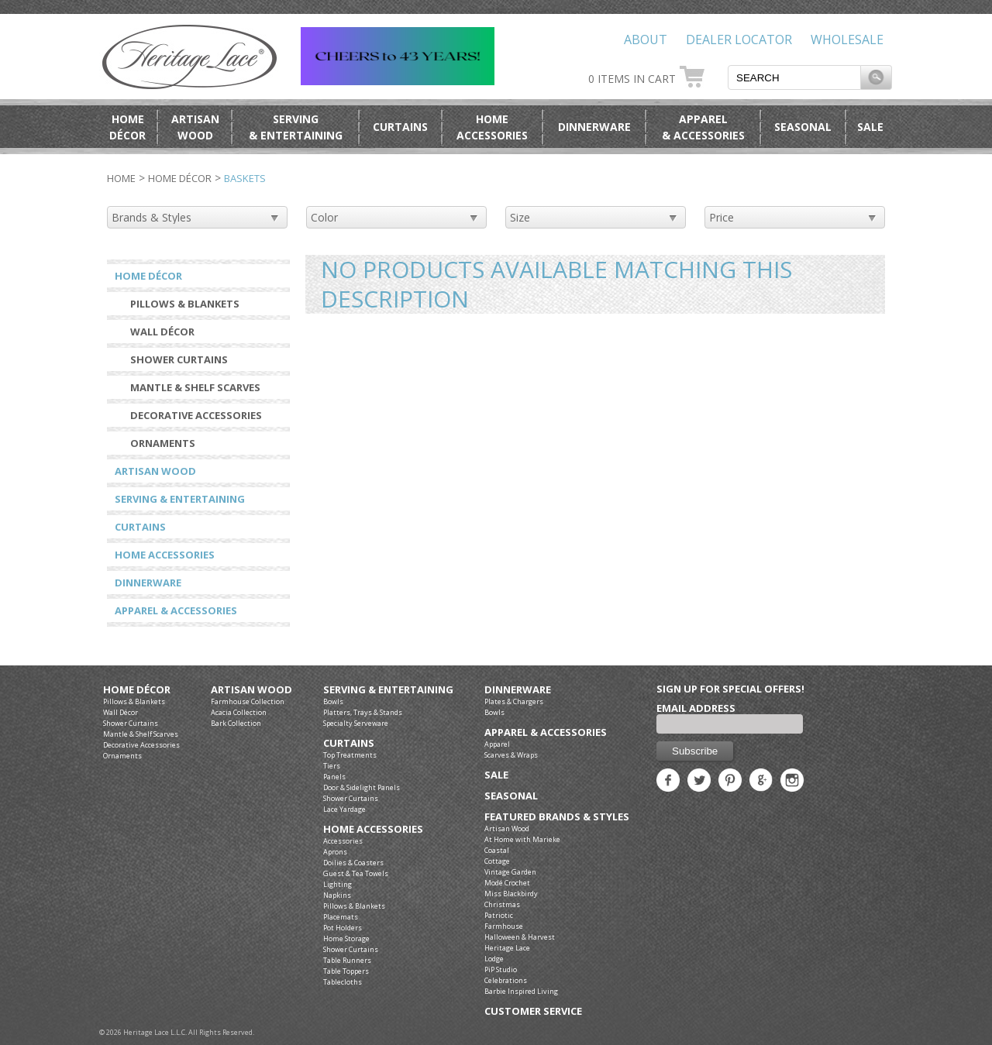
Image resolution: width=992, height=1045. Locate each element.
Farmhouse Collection (247, 701)
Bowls (333, 701)
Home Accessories (165, 555)
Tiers (331, 766)
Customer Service (533, 1011)
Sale (870, 126)
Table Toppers (346, 971)
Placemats (340, 917)
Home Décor (180, 178)
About (645, 39)
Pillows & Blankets (184, 304)
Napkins (337, 895)
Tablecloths (342, 982)
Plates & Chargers (513, 701)
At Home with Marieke (522, 839)
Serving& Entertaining (296, 127)
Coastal (496, 850)
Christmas (502, 904)
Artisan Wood (155, 471)
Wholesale (847, 39)
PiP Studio (500, 969)
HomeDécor (127, 127)
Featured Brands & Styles (556, 816)
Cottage (497, 861)
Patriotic (498, 915)
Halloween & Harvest (519, 937)
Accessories (343, 841)
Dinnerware (594, 126)
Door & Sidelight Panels (361, 787)
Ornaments (162, 443)
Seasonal (803, 126)
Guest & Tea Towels (355, 873)
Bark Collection (236, 723)
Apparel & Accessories (176, 610)
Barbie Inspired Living (521, 991)
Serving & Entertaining (180, 499)
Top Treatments (350, 755)
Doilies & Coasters (353, 863)
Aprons (335, 852)
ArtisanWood (195, 127)
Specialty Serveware (355, 723)
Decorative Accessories (196, 415)
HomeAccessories (492, 127)
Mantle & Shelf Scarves (195, 387)
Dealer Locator (739, 39)
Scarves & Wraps (511, 755)
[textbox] (794, 77)
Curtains (400, 126)
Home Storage (346, 938)
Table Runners (347, 960)
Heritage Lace (507, 948)
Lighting (337, 884)
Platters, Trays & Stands (362, 712)
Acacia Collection (239, 712)
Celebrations (505, 980)
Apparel (497, 744)
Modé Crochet (507, 883)
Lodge (494, 959)
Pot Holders (342, 928)
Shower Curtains (179, 359)
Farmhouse (503, 926)
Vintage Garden (510, 872)
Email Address (695, 708)
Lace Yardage (344, 809)
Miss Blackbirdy (511, 894)
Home (121, 178)
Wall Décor (162, 332)
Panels (334, 777)
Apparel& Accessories (703, 127)
